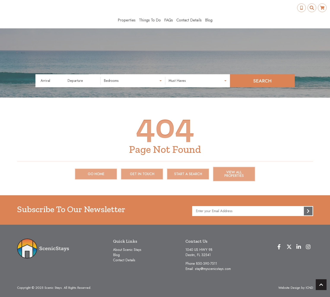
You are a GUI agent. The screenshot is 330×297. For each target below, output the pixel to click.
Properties (127, 20)
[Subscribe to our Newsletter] (252, 211)
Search (262, 80)
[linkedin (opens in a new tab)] (298, 246)
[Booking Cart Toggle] (322, 7)
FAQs (168, 20)
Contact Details (189, 20)
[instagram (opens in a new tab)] (308, 246)
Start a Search (188, 173)
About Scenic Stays (127, 249)
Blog (208, 20)
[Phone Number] (301, 7)
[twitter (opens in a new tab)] (289, 246)
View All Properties (234, 174)
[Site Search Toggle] (312, 7)
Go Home (96, 173)
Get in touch (142, 173)
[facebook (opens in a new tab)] (279, 246)
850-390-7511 (206, 263)
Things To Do (150, 20)
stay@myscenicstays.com (213, 268)
